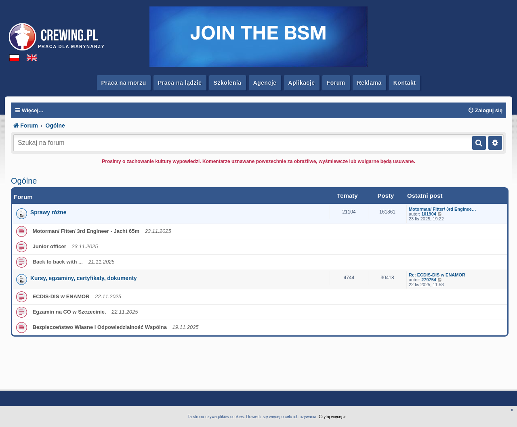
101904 (428, 213)
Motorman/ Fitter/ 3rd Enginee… (442, 209)
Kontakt (404, 83)
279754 (428, 279)
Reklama (369, 83)
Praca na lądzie (180, 83)
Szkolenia (228, 83)
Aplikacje (301, 83)
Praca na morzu (123, 83)
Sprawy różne (48, 212)
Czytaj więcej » (332, 416)
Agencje (265, 83)
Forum (336, 83)
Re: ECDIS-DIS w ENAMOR (437, 274)
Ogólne (24, 180)
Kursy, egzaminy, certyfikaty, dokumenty (83, 278)
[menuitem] (485, 110)
